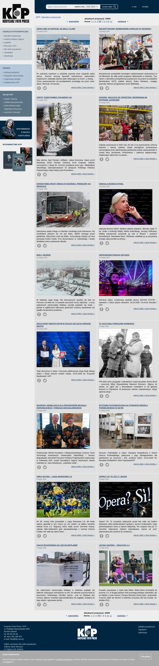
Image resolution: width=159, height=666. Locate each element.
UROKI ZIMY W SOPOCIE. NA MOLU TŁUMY (56, 29)
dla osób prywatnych (12, 49)
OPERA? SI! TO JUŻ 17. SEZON (113, 477)
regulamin (142, 630)
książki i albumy (10, 99)
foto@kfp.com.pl (17, 639)
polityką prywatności (64, 659)
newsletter (8, 52)
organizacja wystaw (12, 79)
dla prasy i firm (10, 46)
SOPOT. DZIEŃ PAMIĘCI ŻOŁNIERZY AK (54, 97)
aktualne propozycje (12, 36)
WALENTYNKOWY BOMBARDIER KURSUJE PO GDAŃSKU (125, 29)
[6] (100, 21)
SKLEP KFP (8, 95)
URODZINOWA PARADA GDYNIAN (114, 255)
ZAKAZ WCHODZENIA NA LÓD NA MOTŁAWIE (57, 545)
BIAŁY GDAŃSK (44, 255)
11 (111, 21)
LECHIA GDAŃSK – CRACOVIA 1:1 (114, 545)
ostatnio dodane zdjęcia (14, 39)
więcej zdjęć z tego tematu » (83, 87)
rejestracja (8, 56)
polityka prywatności (146, 627)
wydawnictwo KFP (11, 82)
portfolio (7, 42)
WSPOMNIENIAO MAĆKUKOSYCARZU (23, 132)
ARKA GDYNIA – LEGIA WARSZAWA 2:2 (54, 477)
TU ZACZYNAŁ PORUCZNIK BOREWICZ (116, 324)
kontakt (145, 7)
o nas (134, 7)
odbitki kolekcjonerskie (13, 102)
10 (108, 21)
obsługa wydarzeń (11, 72)
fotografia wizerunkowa (13, 76)
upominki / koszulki (12, 112)
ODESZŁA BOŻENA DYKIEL (111, 184)
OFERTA (6, 68)
